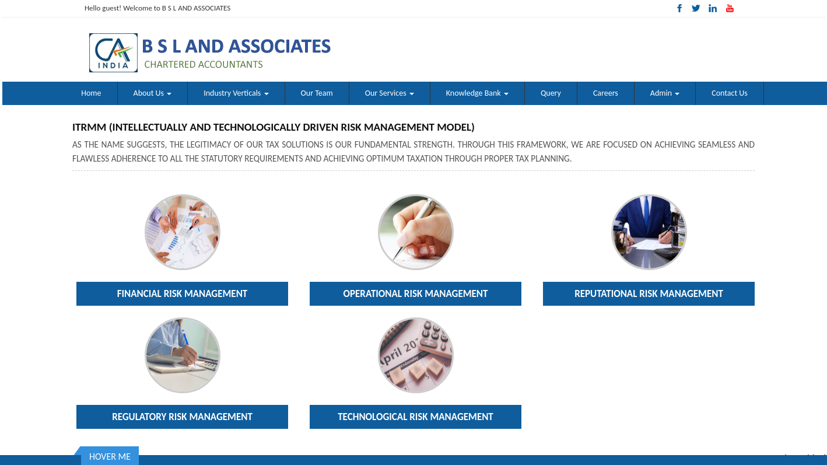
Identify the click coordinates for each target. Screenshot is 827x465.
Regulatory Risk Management (182, 417)
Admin (664, 93)
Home (91, 93)
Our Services (389, 93)
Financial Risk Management (182, 294)
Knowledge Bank (477, 93)
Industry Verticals (236, 93)
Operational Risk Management (416, 294)
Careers (605, 93)
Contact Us (730, 93)
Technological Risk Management (415, 417)
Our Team (317, 93)
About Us (153, 93)
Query (551, 93)
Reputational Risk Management (648, 294)
